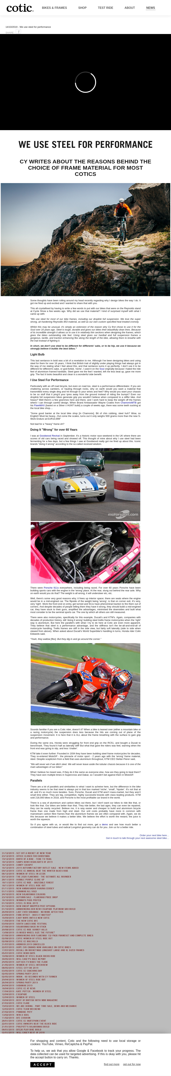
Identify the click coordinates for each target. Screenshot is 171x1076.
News (150, 7)
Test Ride (105, 7)
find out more (111, 1064)
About (129, 7)
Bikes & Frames (54, 7)
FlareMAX (39, 405)
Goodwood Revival (50, 435)
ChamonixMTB (128, 402)
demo (105, 824)
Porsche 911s (51, 587)
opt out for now (132, 1064)
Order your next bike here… (154, 835)
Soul (101, 368)
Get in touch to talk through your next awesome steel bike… (137, 838)
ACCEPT (42, 1064)
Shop (82, 7)
